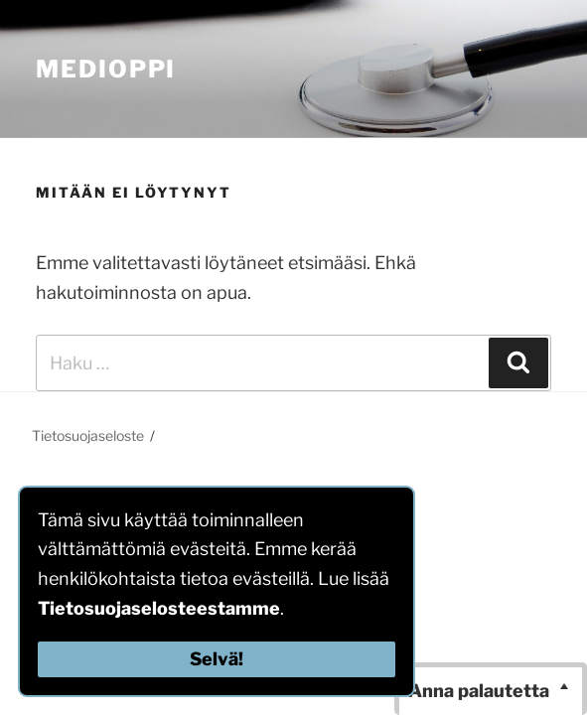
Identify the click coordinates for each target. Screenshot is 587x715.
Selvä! (216, 658)
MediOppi (106, 69)
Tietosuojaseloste (88, 435)
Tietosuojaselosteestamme (159, 608)
